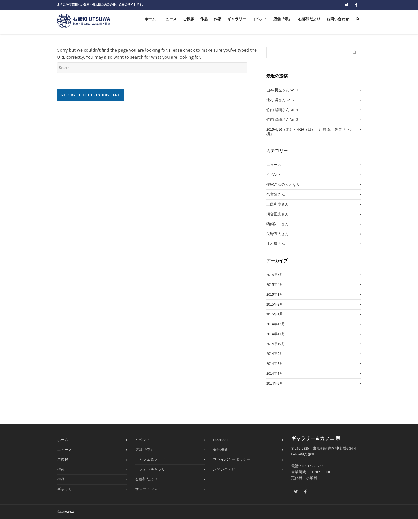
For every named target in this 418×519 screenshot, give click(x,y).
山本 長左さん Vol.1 (282, 90)
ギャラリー (236, 19)
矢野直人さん (277, 234)
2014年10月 (275, 344)
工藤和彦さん (277, 204)
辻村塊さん (275, 243)
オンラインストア (150, 489)
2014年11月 (275, 334)
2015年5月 (274, 274)
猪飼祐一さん (277, 224)
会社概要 (220, 449)
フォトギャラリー (154, 469)
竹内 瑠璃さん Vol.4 (282, 110)
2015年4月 (274, 284)
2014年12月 (275, 324)
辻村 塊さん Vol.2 (280, 100)
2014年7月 (274, 373)
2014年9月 (274, 353)
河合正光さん (277, 214)
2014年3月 (274, 383)
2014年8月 (274, 363)
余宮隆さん (275, 194)
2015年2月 (274, 304)
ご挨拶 (188, 19)
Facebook (220, 440)
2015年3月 (274, 294)
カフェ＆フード (152, 459)
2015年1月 (274, 314)
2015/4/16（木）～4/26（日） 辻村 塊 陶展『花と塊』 (309, 131)
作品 (204, 19)
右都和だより (309, 19)
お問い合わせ (338, 19)
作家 (217, 19)
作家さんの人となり (283, 184)
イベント (259, 19)
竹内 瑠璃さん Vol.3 (282, 119)
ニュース (169, 19)
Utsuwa (70, 512)
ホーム (150, 19)
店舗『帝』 (282, 19)
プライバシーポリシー (231, 459)
